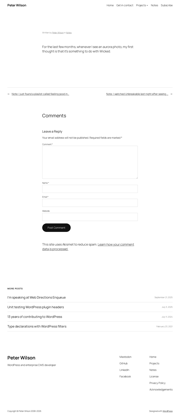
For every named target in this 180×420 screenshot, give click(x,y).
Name (45, 182)
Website (46, 210)
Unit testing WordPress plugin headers (35, 307)
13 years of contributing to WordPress (34, 316)
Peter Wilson (16, 5)
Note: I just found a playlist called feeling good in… (40, 94)
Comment (47, 144)
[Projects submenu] (147, 5)
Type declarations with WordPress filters (36, 326)
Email (45, 196)
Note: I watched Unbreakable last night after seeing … (137, 94)
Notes (69, 32)
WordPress (168, 411)
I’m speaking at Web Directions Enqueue (36, 297)
